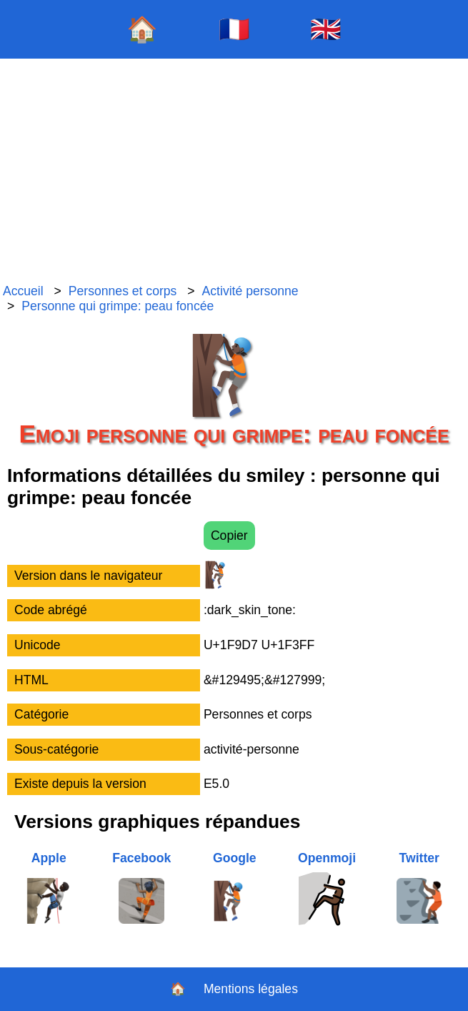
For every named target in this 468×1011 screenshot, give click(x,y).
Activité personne (250, 291)
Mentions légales (251, 989)
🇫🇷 (234, 29)
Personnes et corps (123, 291)
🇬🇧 (326, 29)
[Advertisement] (234, 171)
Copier (229, 535)
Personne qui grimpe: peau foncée (117, 306)
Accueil (23, 291)
